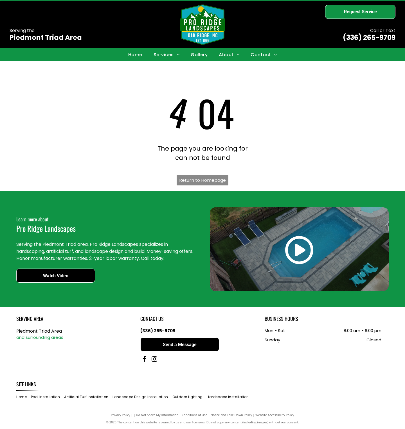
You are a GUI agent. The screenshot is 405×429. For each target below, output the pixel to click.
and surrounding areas (39, 337)
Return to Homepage (202, 180)
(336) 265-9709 (369, 37)
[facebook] (144, 360)
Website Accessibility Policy (274, 415)
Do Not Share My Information (157, 415)
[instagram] (154, 360)
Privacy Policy (120, 415)
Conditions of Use (194, 415)
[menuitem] (135, 54)
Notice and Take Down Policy (231, 415)
